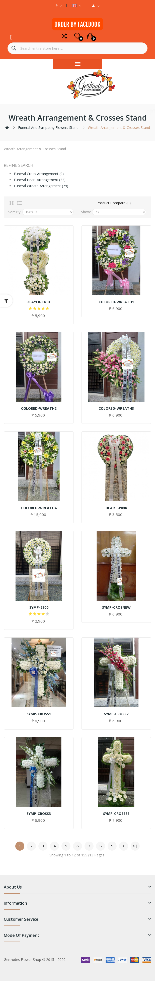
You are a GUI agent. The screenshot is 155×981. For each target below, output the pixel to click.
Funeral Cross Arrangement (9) (39, 173)
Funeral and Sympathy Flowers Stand (48, 127)
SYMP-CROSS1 (39, 714)
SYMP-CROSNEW (116, 607)
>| (135, 845)
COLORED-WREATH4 (38, 508)
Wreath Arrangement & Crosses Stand (119, 127)
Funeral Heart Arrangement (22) (39, 179)
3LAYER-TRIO (38, 302)
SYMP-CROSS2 (116, 714)
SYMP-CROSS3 (39, 813)
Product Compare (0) (114, 202)
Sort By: (14, 212)
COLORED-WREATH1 (116, 302)
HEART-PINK (116, 508)
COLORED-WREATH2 (38, 408)
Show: (86, 212)
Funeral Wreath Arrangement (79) (41, 185)
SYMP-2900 (38, 607)
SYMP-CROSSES (116, 813)
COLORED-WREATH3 (116, 408)
